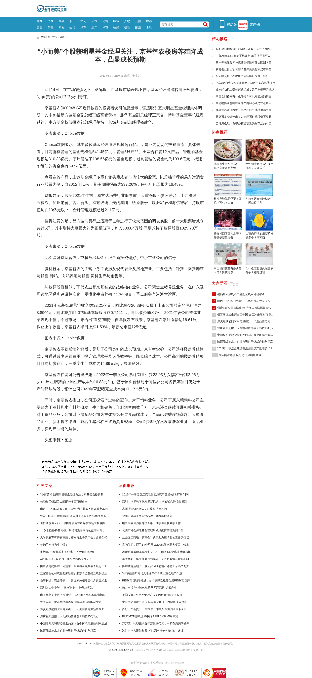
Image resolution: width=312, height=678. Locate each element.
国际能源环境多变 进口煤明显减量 (236, 355)
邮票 (138, 27)
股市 (72, 21)
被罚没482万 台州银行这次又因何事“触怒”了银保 (152, 594)
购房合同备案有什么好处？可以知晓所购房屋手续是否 (247, 96)
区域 (116, 21)
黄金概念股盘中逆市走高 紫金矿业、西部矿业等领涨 (154, 602)
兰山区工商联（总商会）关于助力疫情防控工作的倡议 (155, 537)
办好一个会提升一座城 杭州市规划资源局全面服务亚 (154, 609)
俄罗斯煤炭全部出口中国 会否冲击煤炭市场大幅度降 (72, 523)
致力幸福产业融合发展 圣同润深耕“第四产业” (150, 587)
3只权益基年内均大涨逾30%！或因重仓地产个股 (152, 573)
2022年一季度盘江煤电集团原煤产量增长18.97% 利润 (155, 494)
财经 (40, 21)
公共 (138, 21)
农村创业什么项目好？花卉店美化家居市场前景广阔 (246, 69)
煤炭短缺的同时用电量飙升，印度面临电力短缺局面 (72, 609)
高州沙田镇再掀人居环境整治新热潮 (144, 508)
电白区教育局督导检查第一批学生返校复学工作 (151, 523)
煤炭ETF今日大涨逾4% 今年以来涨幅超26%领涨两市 (73, 516)
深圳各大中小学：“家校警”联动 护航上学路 (66, 587)
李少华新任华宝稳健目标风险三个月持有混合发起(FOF (156, 559)
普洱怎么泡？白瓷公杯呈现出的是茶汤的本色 (241, 123)
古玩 (149, 27)
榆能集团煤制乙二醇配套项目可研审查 (64, 501)
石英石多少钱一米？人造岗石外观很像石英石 (241, 116)
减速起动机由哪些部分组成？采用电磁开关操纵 (243, 89)
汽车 (83, 27)
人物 (127, 21)
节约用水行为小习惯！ (54, 544)
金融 (61, 21)
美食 (40, 27)
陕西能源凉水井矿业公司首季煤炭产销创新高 (68, 630)
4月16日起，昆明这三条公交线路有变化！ (66, 559)
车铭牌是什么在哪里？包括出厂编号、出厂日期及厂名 (247, 76)
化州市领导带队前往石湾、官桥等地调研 (147, 516)
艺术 (94, 21)
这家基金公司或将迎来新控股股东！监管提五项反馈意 (73, 573)
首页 (54, 37)
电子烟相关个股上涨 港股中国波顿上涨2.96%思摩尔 (72, 594)
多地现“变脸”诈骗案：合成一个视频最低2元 (67, 551)
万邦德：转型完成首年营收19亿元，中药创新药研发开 (155, 623)
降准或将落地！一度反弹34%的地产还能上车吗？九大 (155, 566)
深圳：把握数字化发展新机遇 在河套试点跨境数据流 (154, 501)
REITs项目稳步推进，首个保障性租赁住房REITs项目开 (156, 580)
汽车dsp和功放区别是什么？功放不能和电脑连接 (243, 82)
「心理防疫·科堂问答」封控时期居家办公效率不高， (72, 530)
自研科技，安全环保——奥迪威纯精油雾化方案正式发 (73, 580)
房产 (94, 27)
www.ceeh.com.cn (86, 643)
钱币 (127, 27)
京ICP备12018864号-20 (121, 650)
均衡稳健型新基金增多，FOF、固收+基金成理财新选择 (156, 551)
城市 (105, 27)
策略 (51, 27)
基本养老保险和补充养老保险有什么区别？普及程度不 (247, 62)
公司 (105, 21)
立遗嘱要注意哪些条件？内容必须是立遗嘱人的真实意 (247, 103)
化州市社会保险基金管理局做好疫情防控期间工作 (152, 530)
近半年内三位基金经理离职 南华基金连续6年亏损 (70, 602)
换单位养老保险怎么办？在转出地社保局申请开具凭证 (247, 109)
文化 (83, 21)
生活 (72, 27)
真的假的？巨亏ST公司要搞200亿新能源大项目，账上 (155, 544)
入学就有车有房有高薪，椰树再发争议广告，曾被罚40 (73, 537)
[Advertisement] (171, 8)
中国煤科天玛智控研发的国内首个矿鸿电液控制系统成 (73, 623)
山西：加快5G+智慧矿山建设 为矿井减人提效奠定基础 (74, 508)
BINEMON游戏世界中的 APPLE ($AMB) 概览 (150, 616)
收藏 (116, 27)
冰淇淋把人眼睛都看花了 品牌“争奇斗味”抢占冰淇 (152, 630)
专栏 (61, 27)
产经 (51, 21)
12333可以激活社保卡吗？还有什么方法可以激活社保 (246, 49)
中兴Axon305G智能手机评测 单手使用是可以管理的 (245, 55)
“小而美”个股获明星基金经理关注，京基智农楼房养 (71, 494)
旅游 (149, 21)
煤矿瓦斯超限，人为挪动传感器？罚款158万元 (69, 616)
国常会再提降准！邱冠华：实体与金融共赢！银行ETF (73, 566)
